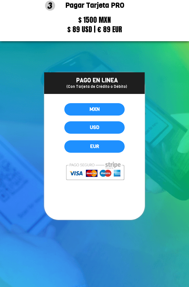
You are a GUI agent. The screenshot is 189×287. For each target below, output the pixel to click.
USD (94, 127)
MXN (94, 109)
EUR (94, 146)
